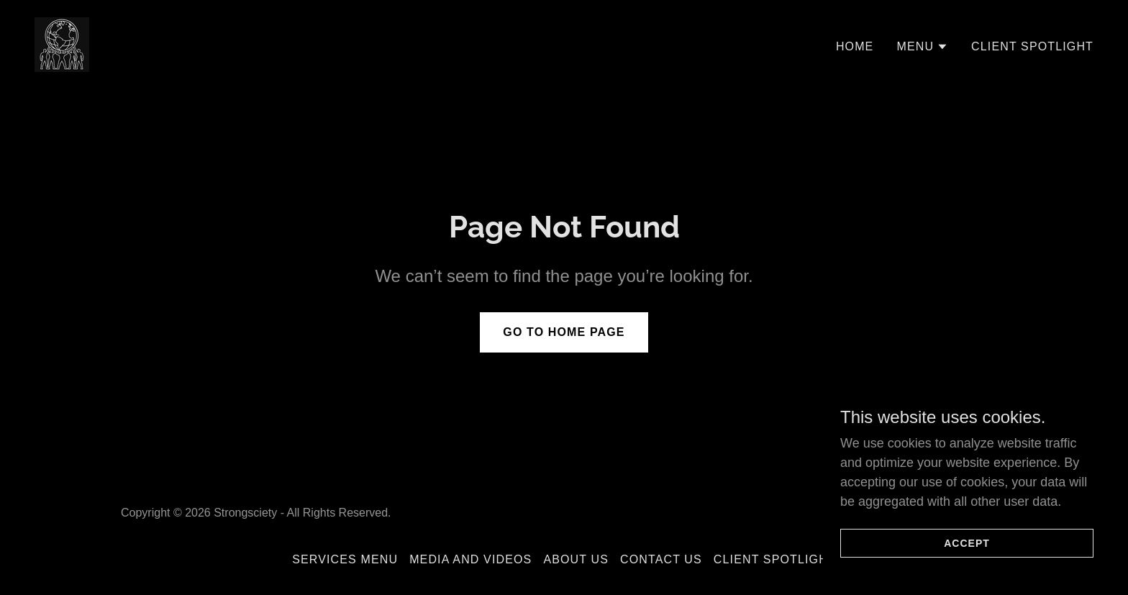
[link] (62, 44)
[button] (922, 46)
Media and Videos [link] (470, 559)
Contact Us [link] (661, 559)
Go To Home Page (563, 332)
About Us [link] (576, 559)
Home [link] (855, 46)
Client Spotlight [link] (1032, 46)
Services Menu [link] (345, 559)
